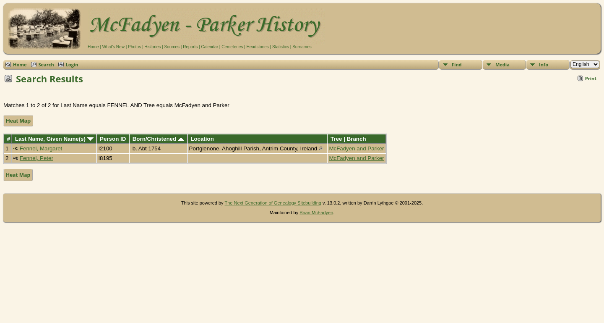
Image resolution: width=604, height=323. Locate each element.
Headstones (257, 47)
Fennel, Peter (36, 158)
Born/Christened (158, 139)
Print (590, 78)
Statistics (280, 47)
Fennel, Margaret (41, 148)
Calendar (209, 47)
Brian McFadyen (316, 212)
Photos (134, 47)
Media (502, 64)
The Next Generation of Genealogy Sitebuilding (272, 202)
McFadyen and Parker (356, 148)
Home (93, 47)
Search (46, 64)
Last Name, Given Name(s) (54, 139)
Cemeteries (232, 47)
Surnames (302, 47)
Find (457, 64)
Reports (190, 47)
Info (543, 64)
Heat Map (18, 121)
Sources (172, 47)
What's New (113, 47)
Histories (152, 47)
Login (72, 64)
